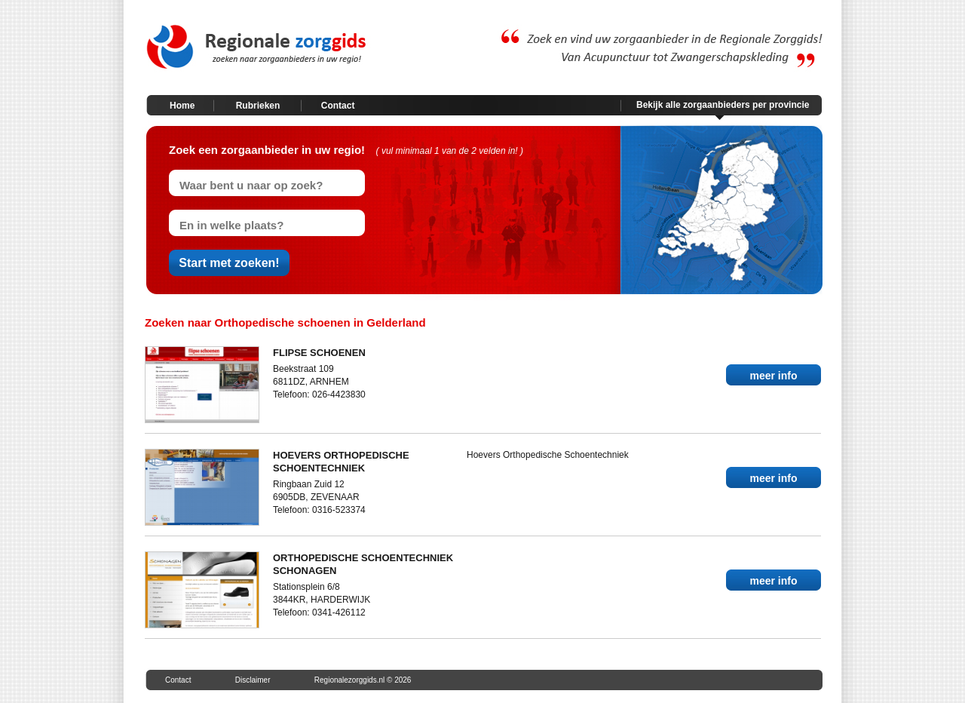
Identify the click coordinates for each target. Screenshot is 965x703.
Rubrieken (258, 105)
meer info (773, 376)
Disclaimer (253, 680)
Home (182, 105)
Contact (338, 105)
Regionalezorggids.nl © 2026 (363, 680)
